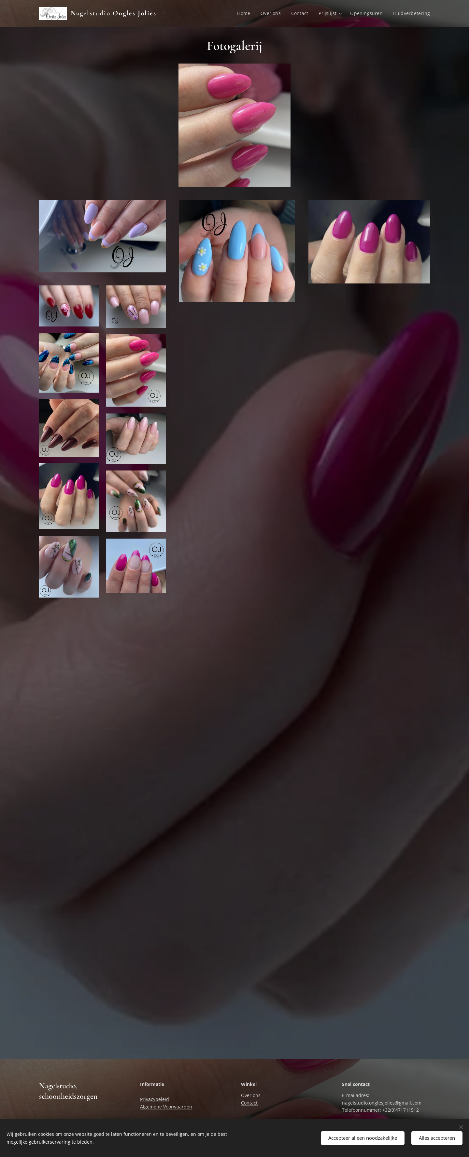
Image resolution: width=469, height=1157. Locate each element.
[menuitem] (244, 13)
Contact (249, 1103)
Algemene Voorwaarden (166, 1107)
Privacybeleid (154, 1099)
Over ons (251, 1095)
